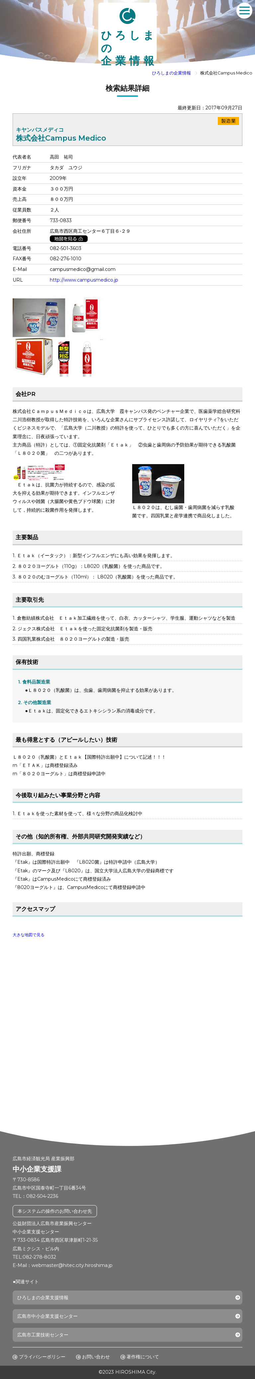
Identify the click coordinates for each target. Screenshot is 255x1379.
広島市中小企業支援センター (47, 1316)
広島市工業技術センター (42, 1335)
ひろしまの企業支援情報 (42, 1298)
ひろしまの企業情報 (171, 72)
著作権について (143, 1357)
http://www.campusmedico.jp (84, 280)
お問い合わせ (96, 1357)
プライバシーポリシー (42, 1357)
